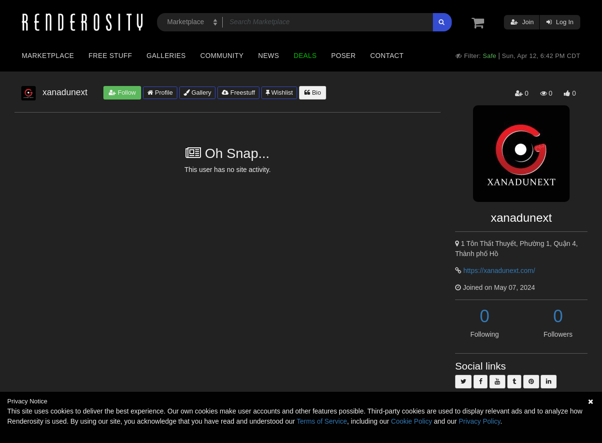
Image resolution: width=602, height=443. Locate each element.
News (268, 55)
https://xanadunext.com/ (499, 270)
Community (222, 55)
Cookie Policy (411, 421)
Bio (312, 92)
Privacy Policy (479, 421)
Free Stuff (110, 55)
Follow (122, 92)
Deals (305, 55)
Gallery (198, 92)
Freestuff (238, 92)
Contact (386, 55)
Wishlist (279, 92)
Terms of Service (322, 421)
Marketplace (48, 55)
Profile (159, 92)
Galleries (166, 55)
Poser (343, 55)
